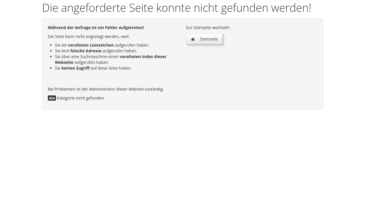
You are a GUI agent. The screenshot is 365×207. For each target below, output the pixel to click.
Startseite (204, 39)
